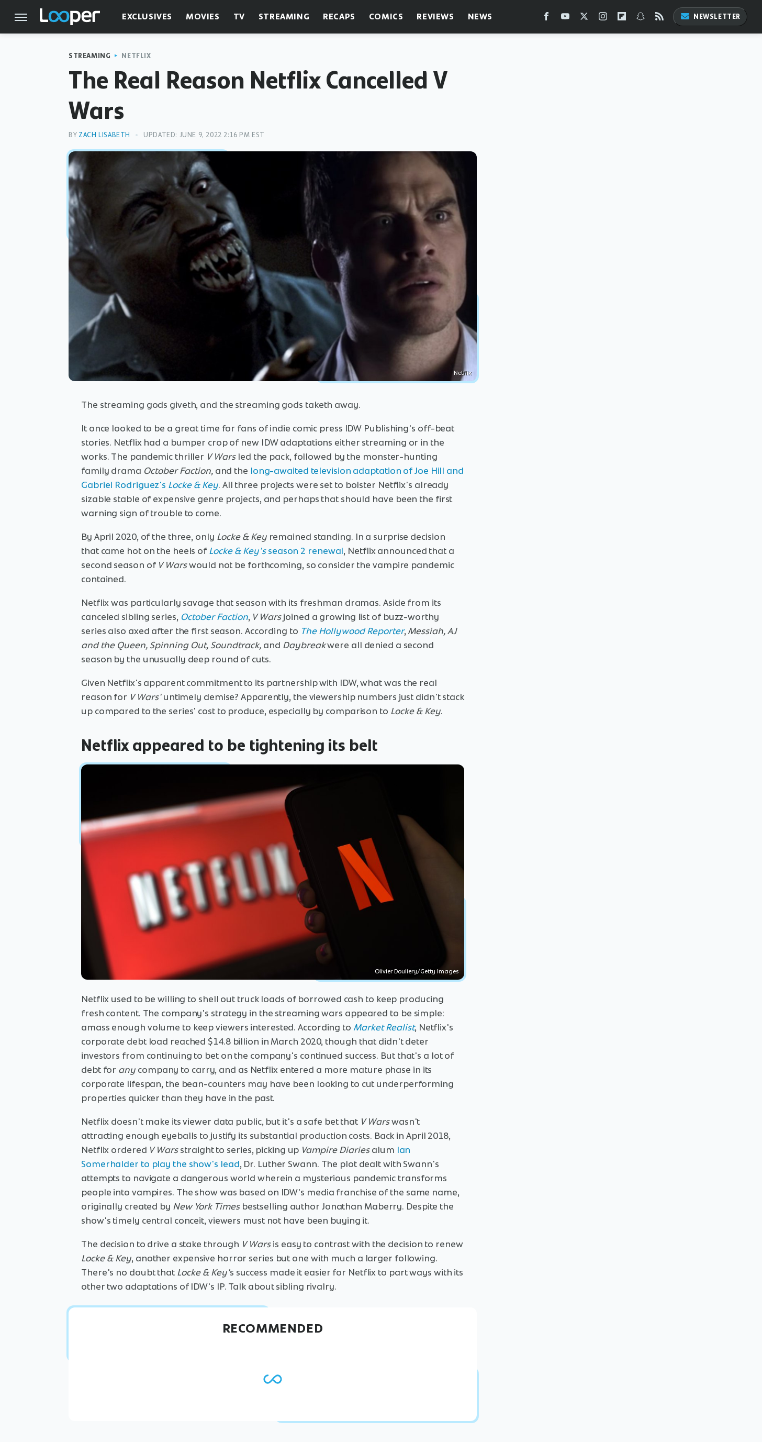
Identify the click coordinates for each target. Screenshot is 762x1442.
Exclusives (147, 16)
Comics (386, 16)
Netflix (136, 55)
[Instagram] (603, 18)
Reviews (435, 16)
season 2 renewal (276, 551)
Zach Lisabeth (104, 134)
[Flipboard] (622, 18)
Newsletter (710, 16)
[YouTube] (565, 18)
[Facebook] (546, 18)
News (480, 16)
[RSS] (659, 18)
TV (239, 16)
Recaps (339, 16)
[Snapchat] (640, 18)
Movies (203, 16)
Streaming (284, 16)
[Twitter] (584, 18)
